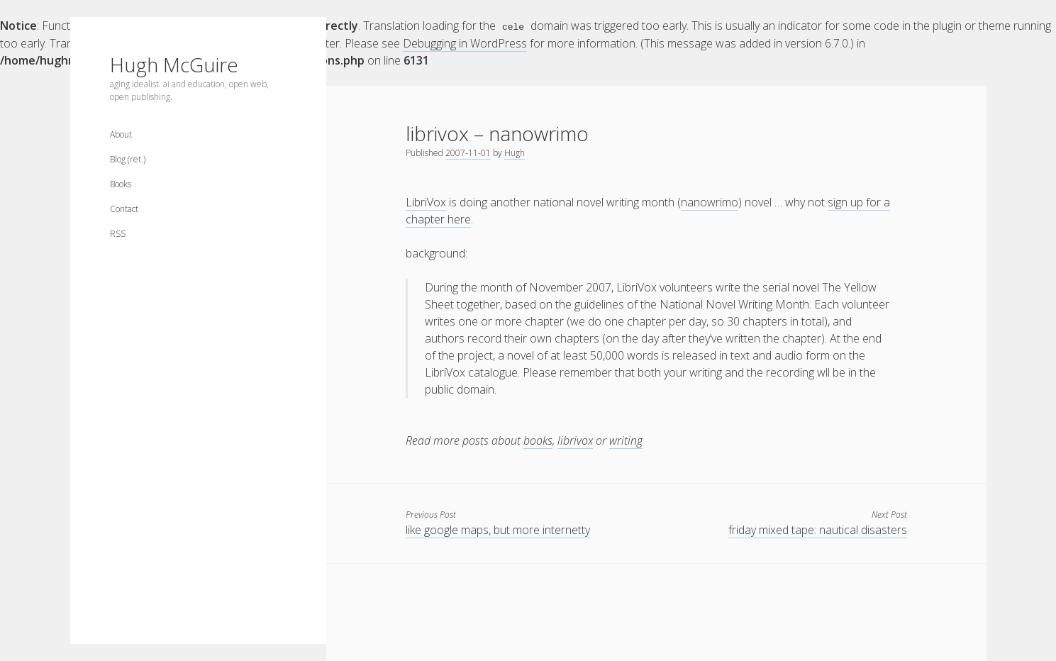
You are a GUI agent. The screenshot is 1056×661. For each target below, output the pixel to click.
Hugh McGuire (174, 64)
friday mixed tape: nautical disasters (817, 529)
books (537, 440)
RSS (118, 234)
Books (120, 184)
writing (626, 440)
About (121, 134)
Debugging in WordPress (465, 42)
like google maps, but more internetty (498, 529)
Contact (124, 209)
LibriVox (426, 201)
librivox (575, 440)
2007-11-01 (468, 152)
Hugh (514, 152)
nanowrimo (709, 201)
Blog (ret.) (127, 159)
